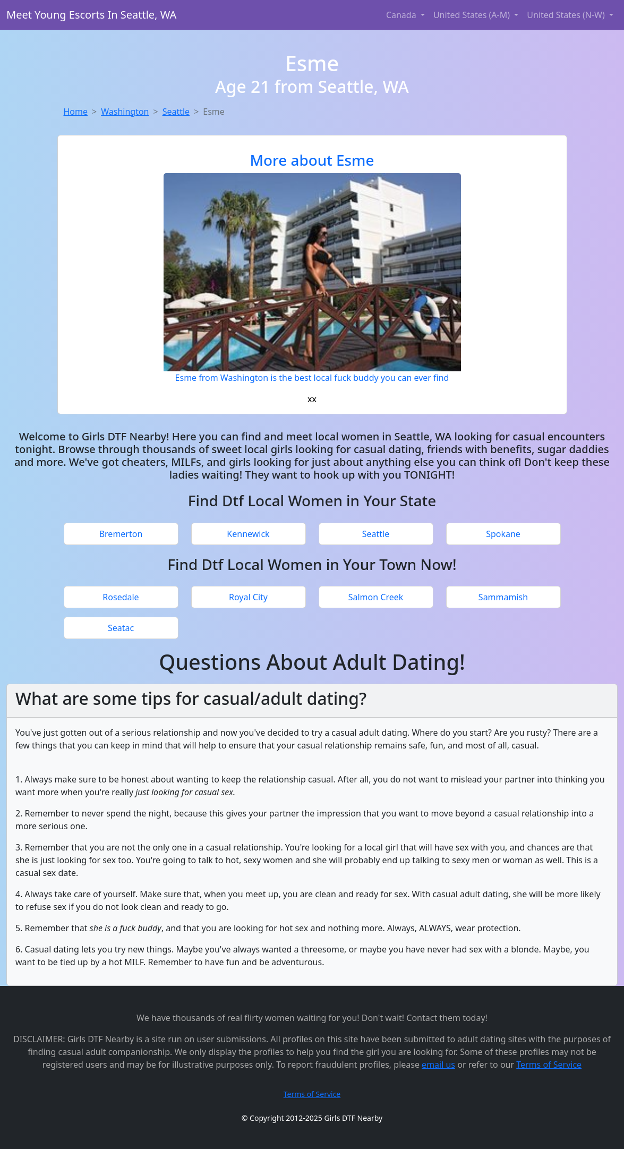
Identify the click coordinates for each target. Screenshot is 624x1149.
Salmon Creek (376, 597)
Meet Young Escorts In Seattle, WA (91, 14)
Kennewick (248, 534)
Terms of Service (549, 1064)
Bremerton (121, 534)
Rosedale (120, 597)
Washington (125, 111)
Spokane (503, 534)
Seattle (176, 111)
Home (76, 111)
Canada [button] (402, 15)
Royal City (248, 597)
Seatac (121, 628)
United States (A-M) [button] (472, 15)
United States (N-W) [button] (567, 15)
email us (438, 1064)
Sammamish (503, 597)
